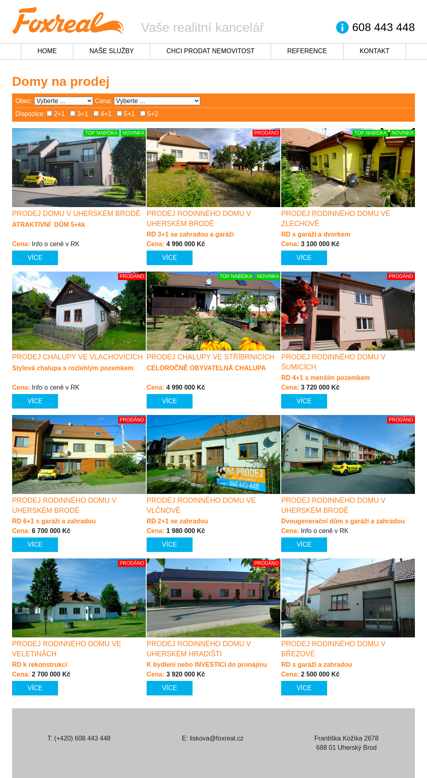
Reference (307, 51)
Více (34, 257)
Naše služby (111, 51)
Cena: (103, 101)
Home (47, 51)
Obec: (24, 101)
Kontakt (375, 51)
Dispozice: (30, 113)
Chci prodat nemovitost (210, 51)
